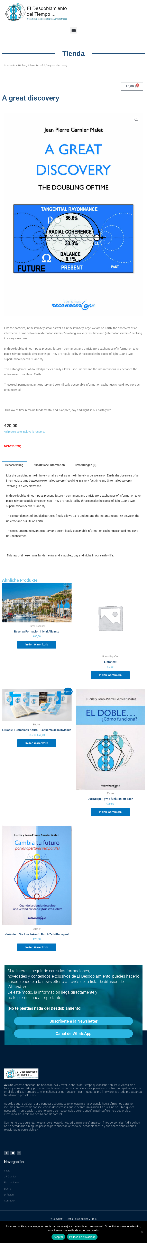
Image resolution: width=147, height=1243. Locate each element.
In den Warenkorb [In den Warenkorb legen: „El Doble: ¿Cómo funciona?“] (110, 812)
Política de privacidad (82, 1236)
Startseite (9, 65)
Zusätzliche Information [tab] (49, 465)
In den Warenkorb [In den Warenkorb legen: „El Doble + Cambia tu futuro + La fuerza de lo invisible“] (36, 743)
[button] (73, 30)
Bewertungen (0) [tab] (86, 465)
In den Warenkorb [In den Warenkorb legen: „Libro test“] (110, 675)
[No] (142, 1232)
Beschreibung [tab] (14, 465)
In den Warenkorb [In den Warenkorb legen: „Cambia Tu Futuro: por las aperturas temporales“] (36, 947)
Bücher (22, 65)
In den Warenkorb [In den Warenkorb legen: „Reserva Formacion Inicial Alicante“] (36, 644)
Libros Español (36, 65)
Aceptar (58, 1236)
